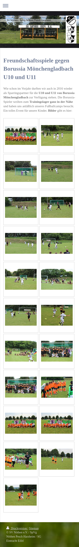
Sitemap (34, 528)
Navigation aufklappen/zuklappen (39, 5)
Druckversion (17, 528)
